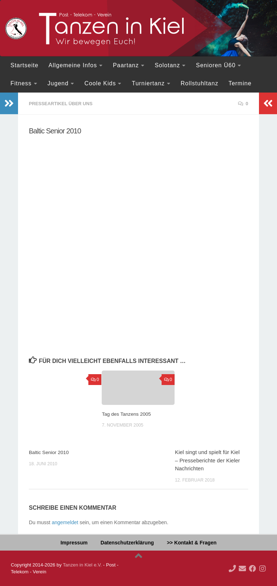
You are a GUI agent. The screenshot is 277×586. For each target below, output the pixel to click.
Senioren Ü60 (216, 65)
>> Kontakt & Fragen (192, 542)
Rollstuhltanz (200, 83)
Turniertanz (148, 83)
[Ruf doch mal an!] (232, 568)
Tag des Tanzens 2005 (128, 413)
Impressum (74, 542)
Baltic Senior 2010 (50, 452)
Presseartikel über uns (64, 103)
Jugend (58, 83)
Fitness (21, 83)
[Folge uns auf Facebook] (252, 568)
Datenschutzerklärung (127, 542)
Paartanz (126, 65)
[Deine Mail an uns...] (242, 568)
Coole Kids (100, 83)
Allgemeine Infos (73, 65)
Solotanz (167, 65)
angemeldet (65, 522)
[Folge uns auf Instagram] (262, 568)
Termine (239, 83)
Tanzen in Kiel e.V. (82, 564)
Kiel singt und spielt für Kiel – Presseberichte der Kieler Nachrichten (207, 460)
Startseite (24, 65)
